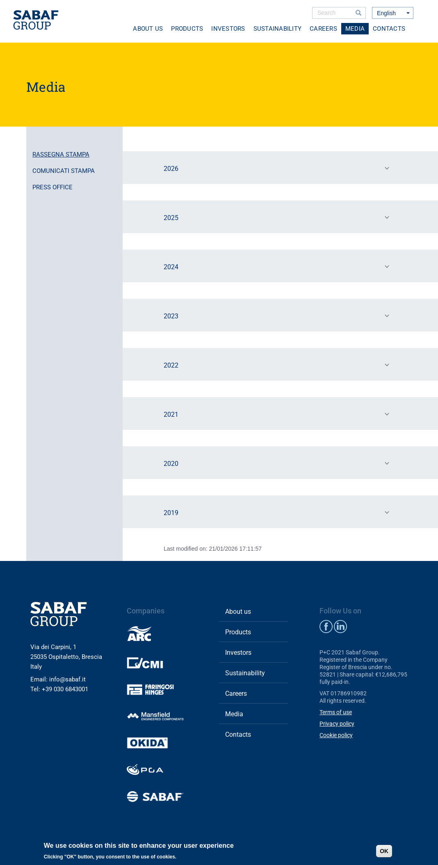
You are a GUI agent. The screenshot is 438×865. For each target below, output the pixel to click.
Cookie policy (336, 735)
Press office (52, 187)
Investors (228, 28)
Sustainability (277, 28)
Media (355, 28)
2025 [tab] (278, 217)
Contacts (389, 28)
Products (187, 28)
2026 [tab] (278, 168)
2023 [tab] (278, 315)
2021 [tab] (278, 413)
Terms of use (335, 712)
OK (384, 851)
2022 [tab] (278, 364)
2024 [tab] (278, 266)
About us (148, 28)
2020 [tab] (278, 463)
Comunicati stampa (63, 171)
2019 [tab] (278, 512)
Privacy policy (336, 723)
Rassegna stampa (60, 154)
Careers (323, 28)
